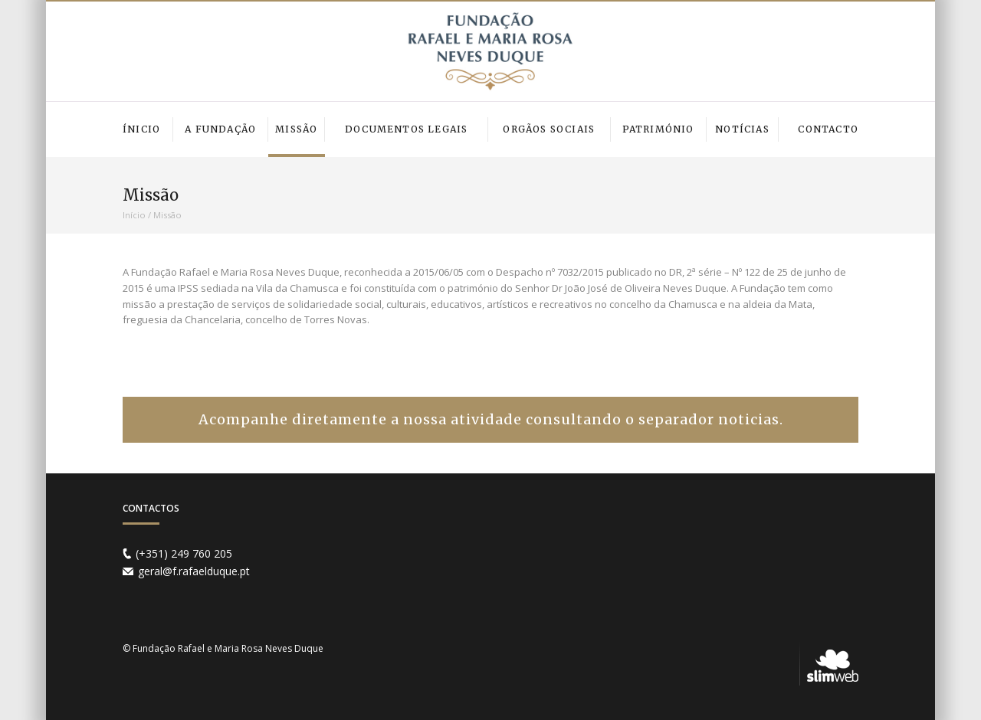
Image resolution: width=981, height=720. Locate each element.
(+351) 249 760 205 (184, 553)
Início (134, 215)
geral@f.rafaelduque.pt (194, 571)
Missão (167, 215)
